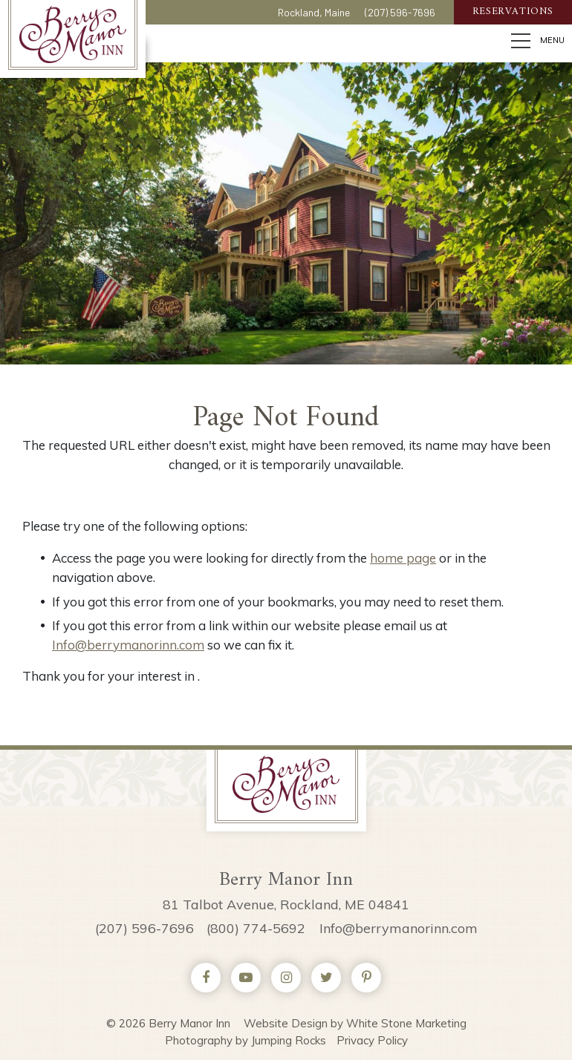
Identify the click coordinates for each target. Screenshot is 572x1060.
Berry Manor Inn (73, 34)
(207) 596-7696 (400, 14)
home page (403, 558)
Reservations (512, 14)
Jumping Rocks (288, 1040)
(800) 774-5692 (256, 928)
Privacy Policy (372, 1040)
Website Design (286, 1023)
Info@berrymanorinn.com (128, 644)
